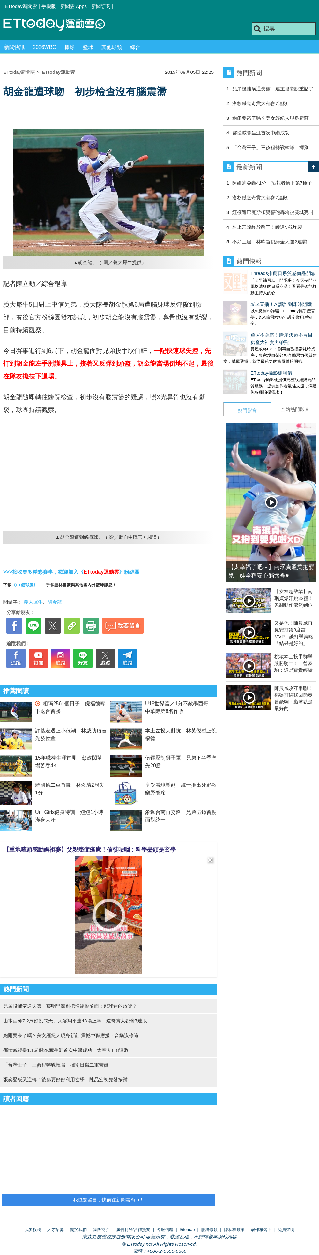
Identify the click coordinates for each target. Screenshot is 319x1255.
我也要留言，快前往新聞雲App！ (108, 1199)
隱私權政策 (234, 1229)
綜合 (135, 47)
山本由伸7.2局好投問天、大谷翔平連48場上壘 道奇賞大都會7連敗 (75, 1020)
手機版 (48, 6)
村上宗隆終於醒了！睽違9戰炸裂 (267, 227)
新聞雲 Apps (73, 6)
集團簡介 (101, 1229)
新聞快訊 (14, 47)
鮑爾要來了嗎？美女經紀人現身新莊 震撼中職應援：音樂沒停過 (70, 1035)
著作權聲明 (261, 1229)
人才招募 (55, 1229)
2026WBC (44, 47)
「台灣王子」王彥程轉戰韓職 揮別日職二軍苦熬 (55, 1065)
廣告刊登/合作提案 (133, 1229)
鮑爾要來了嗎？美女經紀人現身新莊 (270, 118)
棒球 (69, 47)
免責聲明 (286, 1229)
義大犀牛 (33, 602)
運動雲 (59, 25)
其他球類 (111, 47)
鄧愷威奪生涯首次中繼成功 (261, 132)
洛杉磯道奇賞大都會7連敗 (259, 103)
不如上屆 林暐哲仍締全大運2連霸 (269, 241)
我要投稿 (33, 1229)
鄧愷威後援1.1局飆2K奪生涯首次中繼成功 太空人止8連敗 (66, 1050)
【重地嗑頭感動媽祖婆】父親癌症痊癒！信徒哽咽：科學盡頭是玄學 (90, 849)
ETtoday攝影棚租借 (244, 360)
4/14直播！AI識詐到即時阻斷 (254, 298)
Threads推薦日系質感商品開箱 (256, 273)
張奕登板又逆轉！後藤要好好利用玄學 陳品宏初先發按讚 (65, 1079)
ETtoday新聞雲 (21, 6)
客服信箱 (165, 1229)
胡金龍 (55, 602)
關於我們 (78, 1229)
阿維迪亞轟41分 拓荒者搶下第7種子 (272, 183)
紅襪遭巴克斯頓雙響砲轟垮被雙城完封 (273, 212)
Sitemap (187, 1229)
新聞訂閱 (100, 6)
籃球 (88, 47)
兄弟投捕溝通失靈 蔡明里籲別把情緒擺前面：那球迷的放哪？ (70, 1006)
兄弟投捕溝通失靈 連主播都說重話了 (273, 88)
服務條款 (209, 1229)
